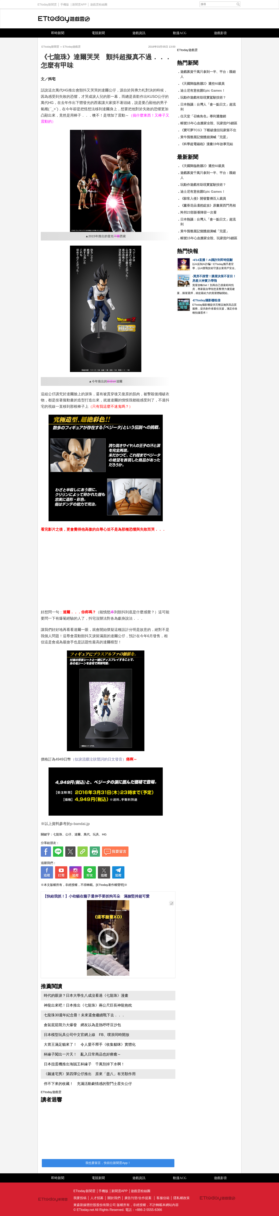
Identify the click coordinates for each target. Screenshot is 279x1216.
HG (104, 834)
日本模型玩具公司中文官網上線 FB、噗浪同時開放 (86, 1035)
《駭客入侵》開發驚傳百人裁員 (203, 198)
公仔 (68, 834)
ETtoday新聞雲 (47, 3)
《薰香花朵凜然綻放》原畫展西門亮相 (208, 205)
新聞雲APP (79, 3)
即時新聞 (57, 33)
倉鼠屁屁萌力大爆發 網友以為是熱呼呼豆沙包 (82, 1025)
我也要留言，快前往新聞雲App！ (108, 1163)
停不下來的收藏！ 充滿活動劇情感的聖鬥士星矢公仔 (88, 1084)
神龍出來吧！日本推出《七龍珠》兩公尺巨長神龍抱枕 (88, 1005)
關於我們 (114, 1198)
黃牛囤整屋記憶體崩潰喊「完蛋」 (204, 137)
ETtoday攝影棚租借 (206, 300)
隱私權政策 (181, 1198)
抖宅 (51, 79)
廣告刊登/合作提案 (137, 1198)
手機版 (64, 3)
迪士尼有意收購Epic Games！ (202, 90)
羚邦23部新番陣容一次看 (198, 212)
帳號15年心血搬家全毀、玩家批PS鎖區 (208, 123)
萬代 (87, 834)
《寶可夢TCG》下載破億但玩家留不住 (208, 130)
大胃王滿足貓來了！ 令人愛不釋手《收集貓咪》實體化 (90, 1044)
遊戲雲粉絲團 (98, 3)
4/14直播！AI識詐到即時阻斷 (213, 260)
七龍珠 (57, 834)
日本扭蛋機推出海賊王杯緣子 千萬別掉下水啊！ (84, 1064)
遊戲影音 (220, 33)
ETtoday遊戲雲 (64, 18)
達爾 (77, 834)
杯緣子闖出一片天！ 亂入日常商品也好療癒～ (82, 1054)
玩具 (96, 834)
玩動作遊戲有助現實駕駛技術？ (203, 97)
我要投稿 (79, 1198)
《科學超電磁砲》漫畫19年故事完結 (206, 144)
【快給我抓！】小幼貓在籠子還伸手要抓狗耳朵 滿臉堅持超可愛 (96, 896)
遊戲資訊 (138, 33)
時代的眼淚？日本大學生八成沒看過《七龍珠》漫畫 (86, 995)
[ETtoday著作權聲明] (110, 884)
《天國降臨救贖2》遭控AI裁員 (202, 83)
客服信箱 (162, 1198)
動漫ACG (179, 33)
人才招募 (96, 1198)
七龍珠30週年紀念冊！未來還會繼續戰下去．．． (84, 1015)
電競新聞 (98, 33)
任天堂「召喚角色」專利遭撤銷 (203, 116)
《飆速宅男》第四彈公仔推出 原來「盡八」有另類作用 (90, 1074)
